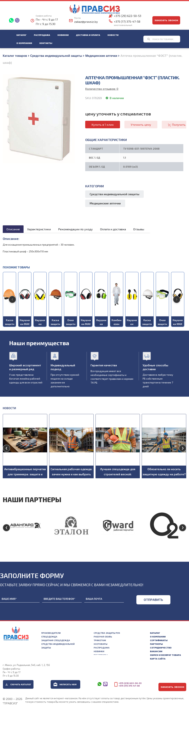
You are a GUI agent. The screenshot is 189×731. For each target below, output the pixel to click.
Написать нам (68, 684)
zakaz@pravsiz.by (86, 21)
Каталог (21, 35)
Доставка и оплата (88, 35)
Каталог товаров (15, 55)
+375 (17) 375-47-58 (127, 21)
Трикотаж (100, 640)
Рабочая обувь (103, 636)
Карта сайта (157, 658)
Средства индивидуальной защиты (56, 55)
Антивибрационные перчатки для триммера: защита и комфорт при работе (25, 474)
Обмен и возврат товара (165, 655)
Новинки (63, 35)
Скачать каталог (20, 684)
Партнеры (156, 644)
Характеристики (39, 229)
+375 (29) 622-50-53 (127, 15)
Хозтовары (100, 644)
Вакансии (156, 651)
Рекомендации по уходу (75, 229)
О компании (24, 43)
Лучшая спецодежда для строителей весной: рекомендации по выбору (117, 474)
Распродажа (42, 35)
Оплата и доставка (113, 229)
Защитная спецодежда (55, 640)
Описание (13, 229)
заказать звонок (166, 20)
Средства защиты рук (107, 633)
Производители (51, 633)
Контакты (45, 43)
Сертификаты (159, 640)
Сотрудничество (161, 647)
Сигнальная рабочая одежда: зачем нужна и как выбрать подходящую (71, 474)
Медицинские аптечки (101, 55)
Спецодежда (49, 636)
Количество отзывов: (101, 88)
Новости (113, 35)
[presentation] (6, 448)
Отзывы (138, 229)
